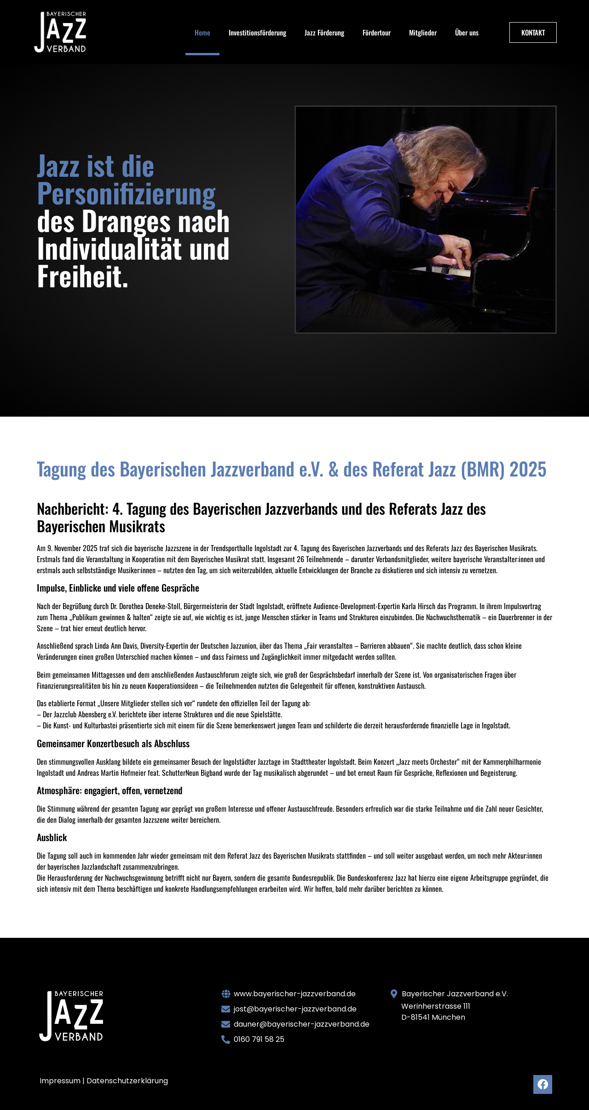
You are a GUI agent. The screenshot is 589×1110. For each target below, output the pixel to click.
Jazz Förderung (324, 32)
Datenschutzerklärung (127, 1080)
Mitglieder (423, 32)
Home (202, 32)
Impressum (60, 1080)
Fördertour (377, 32)
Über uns (467, 32)
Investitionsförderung (257, 32)
